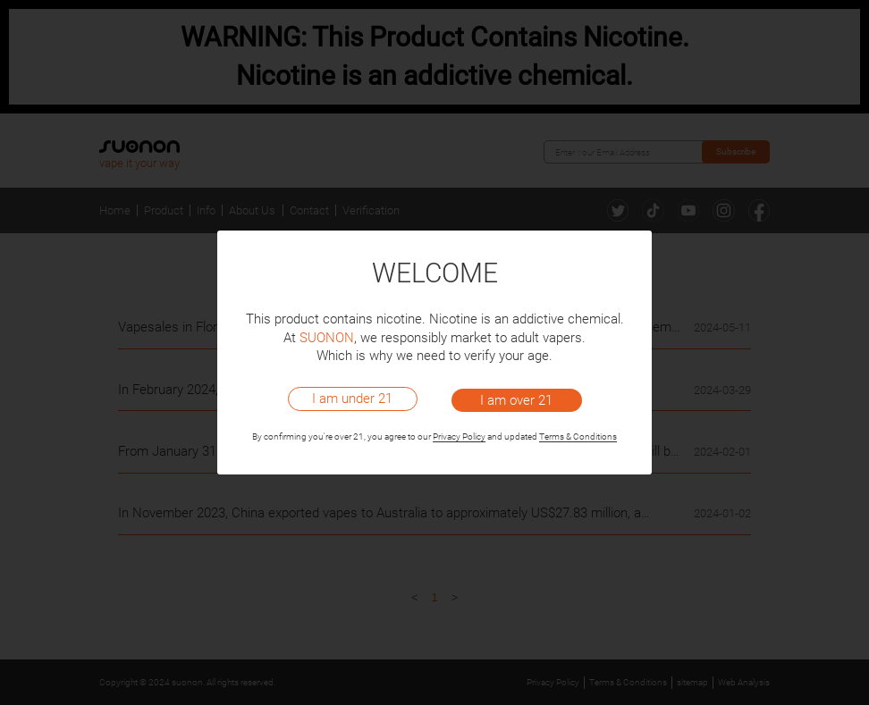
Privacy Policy (459, 436)
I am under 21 (352, 398)
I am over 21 (516, 400)
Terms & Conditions (578, 436)
